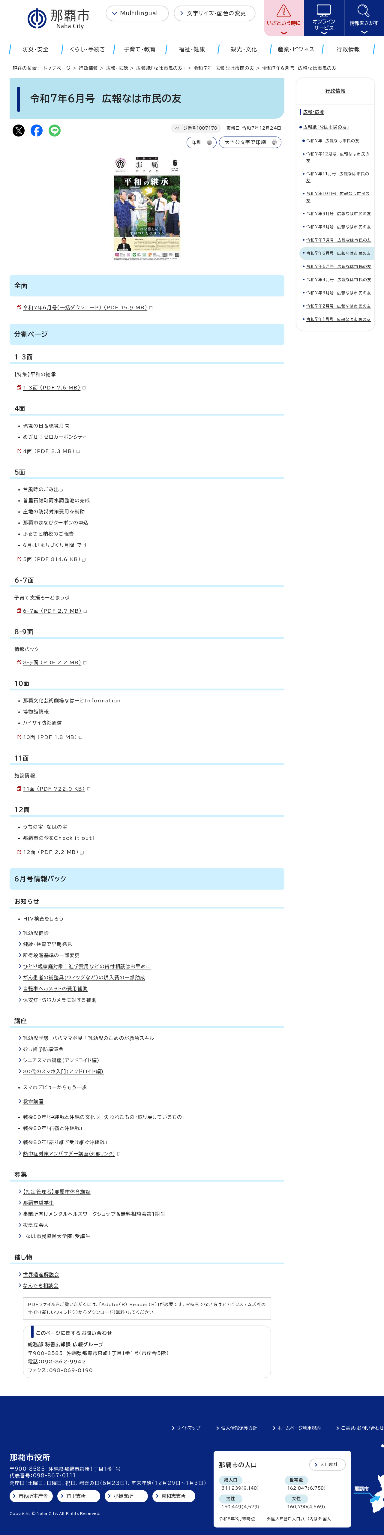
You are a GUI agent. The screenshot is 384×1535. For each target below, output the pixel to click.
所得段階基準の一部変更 (51, 955)
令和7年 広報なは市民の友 (224, 68)
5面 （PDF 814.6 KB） (54, 559)
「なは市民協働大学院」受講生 (57, 1236)
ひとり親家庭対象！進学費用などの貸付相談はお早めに (87, 966)
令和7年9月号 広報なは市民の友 (338, 213)
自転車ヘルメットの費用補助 (55, 988)
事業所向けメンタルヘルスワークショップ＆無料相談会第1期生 (94, 1214)
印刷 (196, 142)
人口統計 (329, 1464)
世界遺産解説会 (41, 1274)
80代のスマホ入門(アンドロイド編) (63, 1071)
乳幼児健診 (36, 933)
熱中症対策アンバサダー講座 (71, 1153)
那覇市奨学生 (38, 1202)
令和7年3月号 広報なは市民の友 (338, 293)
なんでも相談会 (40, 1285)
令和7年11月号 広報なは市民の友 (337, 177)
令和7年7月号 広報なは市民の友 (338, 240)
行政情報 (88, 68)
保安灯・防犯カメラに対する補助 (60, 1000)
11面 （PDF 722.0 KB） (56, 788)
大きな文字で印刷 (245, 142)
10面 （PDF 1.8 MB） (52, 737)
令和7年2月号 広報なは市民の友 (338, 306)
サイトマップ (188, 1428)
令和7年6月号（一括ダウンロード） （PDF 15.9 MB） (87, 307)
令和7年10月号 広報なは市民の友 (338, 197)
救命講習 (33, 1101)
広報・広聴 (117, 68)
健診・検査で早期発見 (47, 944)
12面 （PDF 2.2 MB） (53, 852)
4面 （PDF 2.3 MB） (51, 451)
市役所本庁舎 (33, 1496)
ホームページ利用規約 (299, 1428)
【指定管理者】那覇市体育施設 (57, 1191)
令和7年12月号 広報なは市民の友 (338, 157)
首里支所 (76, 1496)
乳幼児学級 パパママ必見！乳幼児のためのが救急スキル (88, 1038)
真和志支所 (173, 1496)
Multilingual (139, 13)
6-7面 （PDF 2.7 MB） (55, 610)
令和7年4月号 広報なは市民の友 (338, 279)
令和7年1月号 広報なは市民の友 (338, 319)
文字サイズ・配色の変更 (216, 13)
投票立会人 (36, 1225)
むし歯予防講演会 (43, 1049)
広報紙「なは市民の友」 (160, 68)
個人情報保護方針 (239, 1428)
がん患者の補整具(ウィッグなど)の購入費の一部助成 (84, 977)
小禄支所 (123, 1496)
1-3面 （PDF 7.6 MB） (54, 387)
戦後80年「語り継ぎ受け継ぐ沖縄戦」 (65, 1142)
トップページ (57, 68)
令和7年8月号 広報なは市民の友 (338, 227)
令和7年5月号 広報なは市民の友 (338, 266)
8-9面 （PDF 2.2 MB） (54, 662)
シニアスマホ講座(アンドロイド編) (61, 1060)
